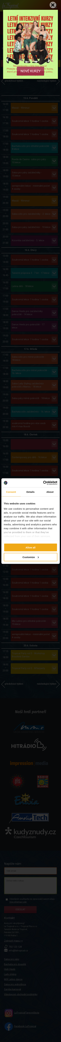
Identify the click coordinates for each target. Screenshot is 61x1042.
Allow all (30, 547)
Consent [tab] (11, 491)
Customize (30, 557)
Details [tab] (31, 491)
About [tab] (50, 491)
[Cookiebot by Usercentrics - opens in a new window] (43, 483)
